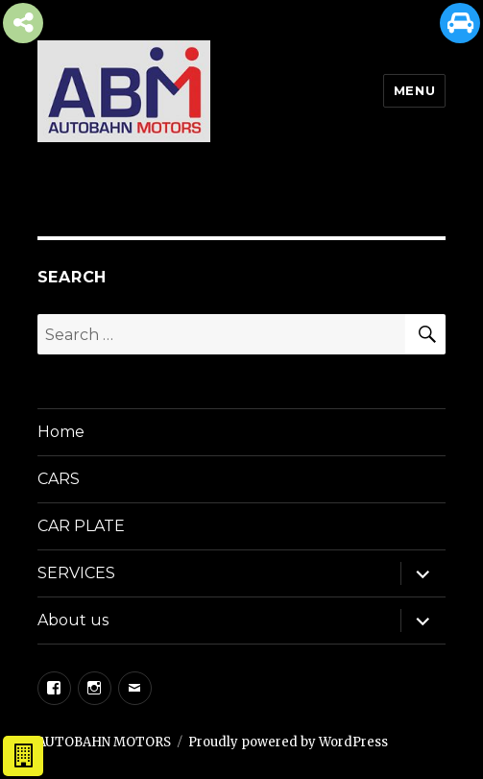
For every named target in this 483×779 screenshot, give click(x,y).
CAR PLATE (81, 526)
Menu (414, 90)
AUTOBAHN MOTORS (104, 742)
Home (61, 432)
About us (73, 620)
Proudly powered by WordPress (288, 742)
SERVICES (76, 573)
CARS (58, 479)
